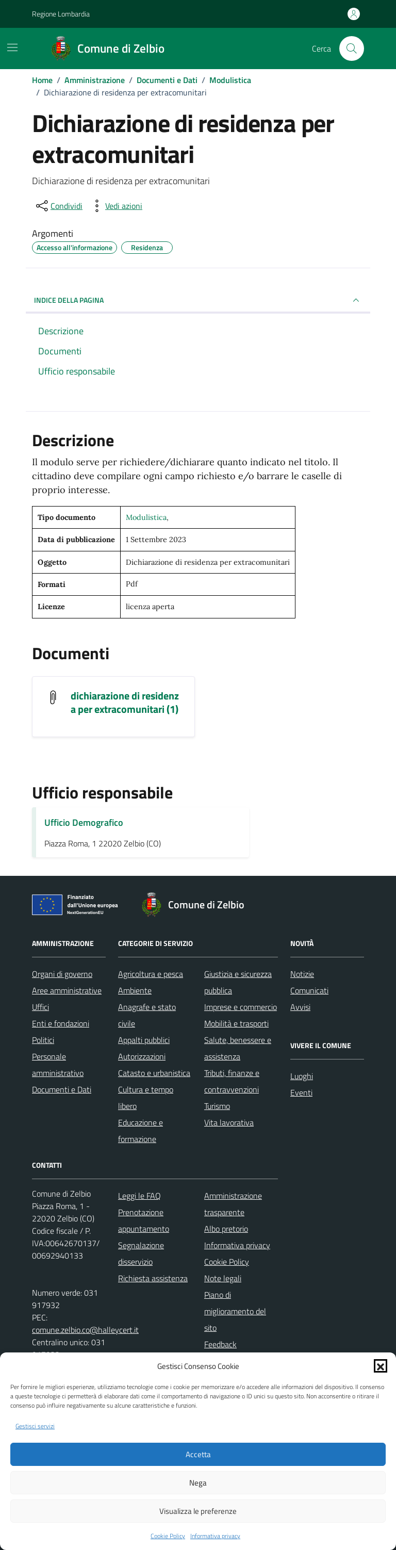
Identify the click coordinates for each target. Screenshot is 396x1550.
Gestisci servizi (35, 1426)
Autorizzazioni (142, 1056)
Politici (43, 1040)
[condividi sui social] (58, 206)
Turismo (217, 1106)
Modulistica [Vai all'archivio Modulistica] (146, 517)
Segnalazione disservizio (141, 1253)
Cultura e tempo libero (145, 1097)
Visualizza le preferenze (198, 1511)
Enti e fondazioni (60, 1023)
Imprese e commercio (240, 1007)
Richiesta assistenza (153, 1278)
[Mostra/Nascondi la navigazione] (12, 47)
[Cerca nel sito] (351, 48)
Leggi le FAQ (139, 1195)
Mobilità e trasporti (236, 1023)
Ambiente (135, 990)
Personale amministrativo (58, 1064)
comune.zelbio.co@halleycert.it (85, 1330)
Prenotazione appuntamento (143, 1220)
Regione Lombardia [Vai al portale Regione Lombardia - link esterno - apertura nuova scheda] (61, 13)
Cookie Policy (168, 1536)
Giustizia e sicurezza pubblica (238, 982)
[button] (380, 1366)
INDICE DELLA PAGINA (198, 300)
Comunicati (309, 990)
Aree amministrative (67, 990)
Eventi (301, 1092)
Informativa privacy (215, 1536)
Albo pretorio (226, 1228)
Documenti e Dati (61, 1089)
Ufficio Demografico (83, 822)
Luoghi (301, 1076)
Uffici (40, 1007)
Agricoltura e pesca (150, 974)
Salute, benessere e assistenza (237, 1048)
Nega (198, 1483)
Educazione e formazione (140, 1130)
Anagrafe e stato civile (147, 1015)
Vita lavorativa (229, 1122)
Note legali (222, 1278)
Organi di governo (62, 974)
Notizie (302, 974)
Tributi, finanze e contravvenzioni (231, 1081)
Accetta (198, 1454)
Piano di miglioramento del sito (235, 1311)
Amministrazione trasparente (233, 1203)
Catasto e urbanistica (154, 1073)
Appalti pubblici (144, 1040)
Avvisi (300, 1007)
